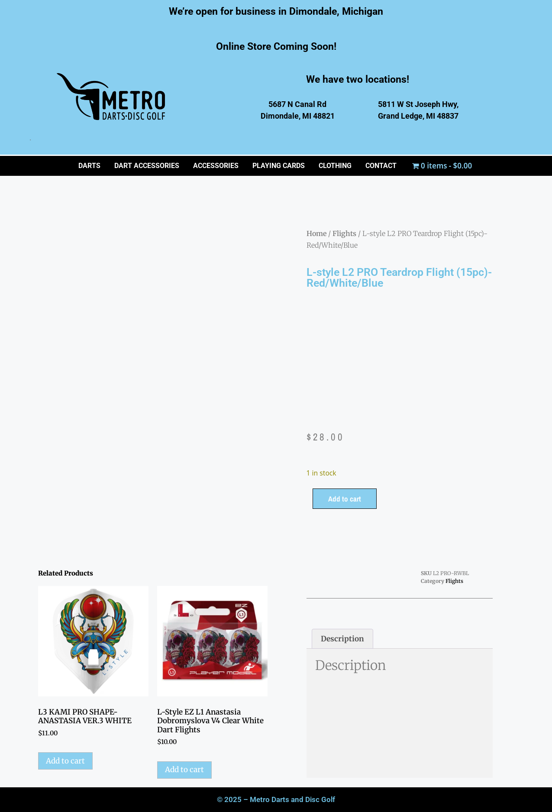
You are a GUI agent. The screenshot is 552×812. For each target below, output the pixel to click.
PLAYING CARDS (278, 166)
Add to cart (344, 499)
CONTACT (381, 166)
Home (316, 233)
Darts (89, 166)
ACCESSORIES (216, 166)
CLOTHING (335, 166)
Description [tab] (342, 639)
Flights (344, 233)
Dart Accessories (146, 166)
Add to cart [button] (65, 761)
